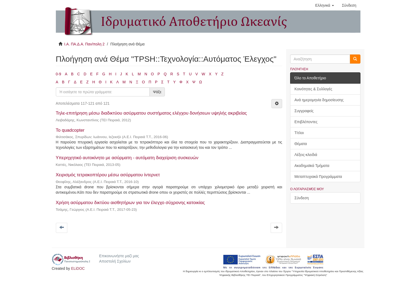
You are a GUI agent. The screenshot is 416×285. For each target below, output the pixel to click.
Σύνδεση (301, 198)
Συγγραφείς (304, 111)
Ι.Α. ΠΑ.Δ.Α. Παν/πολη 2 (84, 44)
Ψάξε (157, 92)
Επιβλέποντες (305, 122)
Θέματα (300, 144)
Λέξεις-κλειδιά (305, 155)
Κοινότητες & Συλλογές (313, 89)
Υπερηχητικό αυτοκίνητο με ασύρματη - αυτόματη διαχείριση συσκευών (127, 157)
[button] (324, 5)
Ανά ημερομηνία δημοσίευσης (319, 100)
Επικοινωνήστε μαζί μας (119, 256)
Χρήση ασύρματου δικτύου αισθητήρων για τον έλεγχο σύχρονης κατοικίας (130, 202)
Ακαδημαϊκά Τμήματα (311, 165)
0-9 (58, 74)
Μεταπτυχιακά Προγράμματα (318, 176)
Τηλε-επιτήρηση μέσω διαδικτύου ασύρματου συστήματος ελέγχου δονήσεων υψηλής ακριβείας (151, 113)
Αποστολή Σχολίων (115, 261)
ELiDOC (78, 268)
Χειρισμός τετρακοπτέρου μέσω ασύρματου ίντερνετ (108, 174)
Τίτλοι (299, 133)
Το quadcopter (70, 130)
